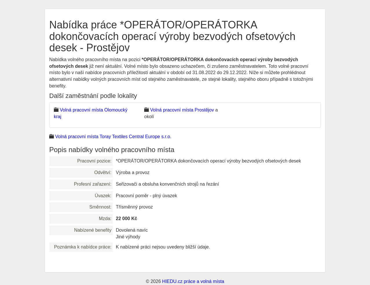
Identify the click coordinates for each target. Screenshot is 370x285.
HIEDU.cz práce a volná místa (193, 281)
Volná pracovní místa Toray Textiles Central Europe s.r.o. (113, 136)
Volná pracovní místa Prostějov (182, 109)
